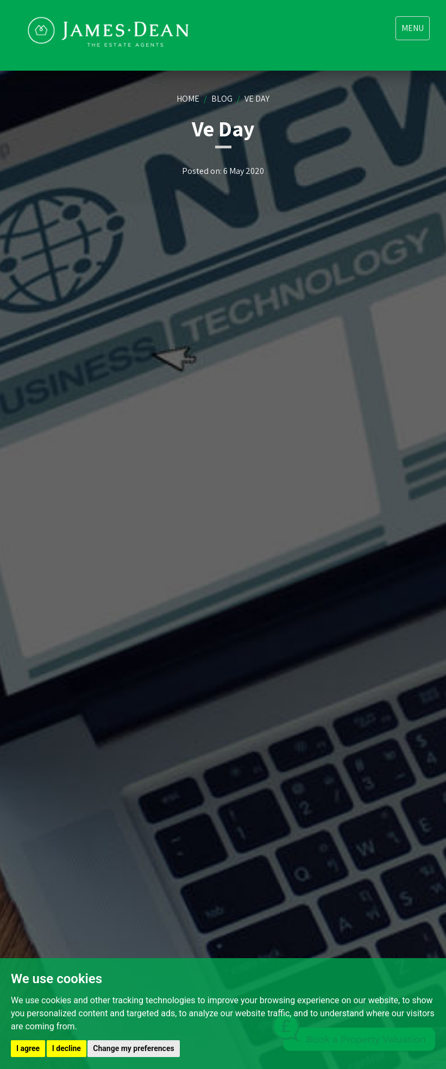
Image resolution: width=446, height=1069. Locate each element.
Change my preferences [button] (133, 1048)
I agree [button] (28, 1048)
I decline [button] (66, 1048)
